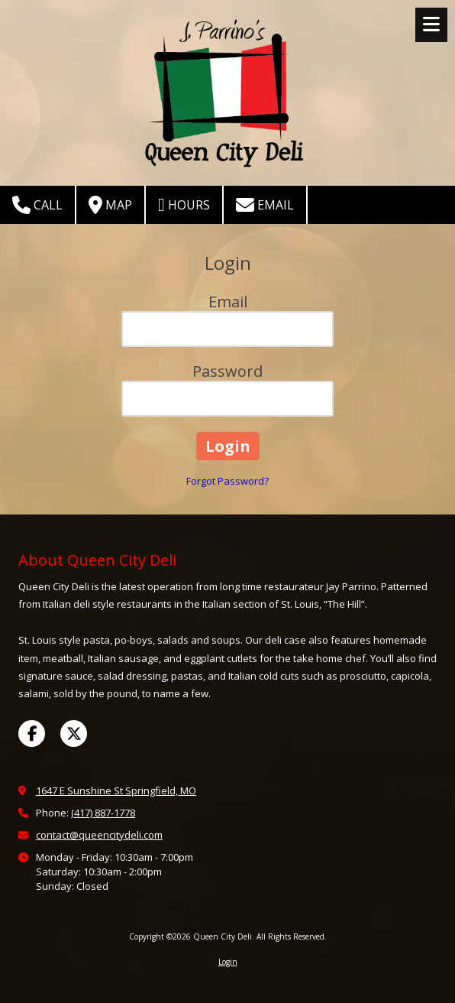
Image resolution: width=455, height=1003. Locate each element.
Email (265, 205)
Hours (184, 205)
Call (37, 205)
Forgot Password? (227, 481)
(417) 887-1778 (103, 813)
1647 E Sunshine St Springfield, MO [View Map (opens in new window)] (116, 790)
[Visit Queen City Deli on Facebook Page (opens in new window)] (31, 733)
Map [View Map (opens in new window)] (110, 205)
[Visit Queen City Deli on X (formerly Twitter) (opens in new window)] (73, 733)
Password (227, 371)
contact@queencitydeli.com (99, 835)
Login (227, 961)
